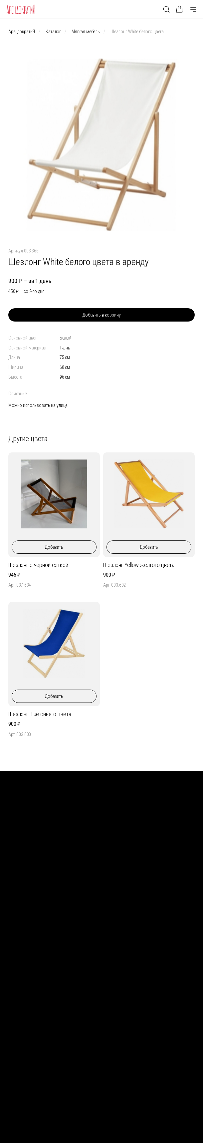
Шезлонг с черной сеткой (38, 564)
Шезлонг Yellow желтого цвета (138, 564)
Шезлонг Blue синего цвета (39, 714)
